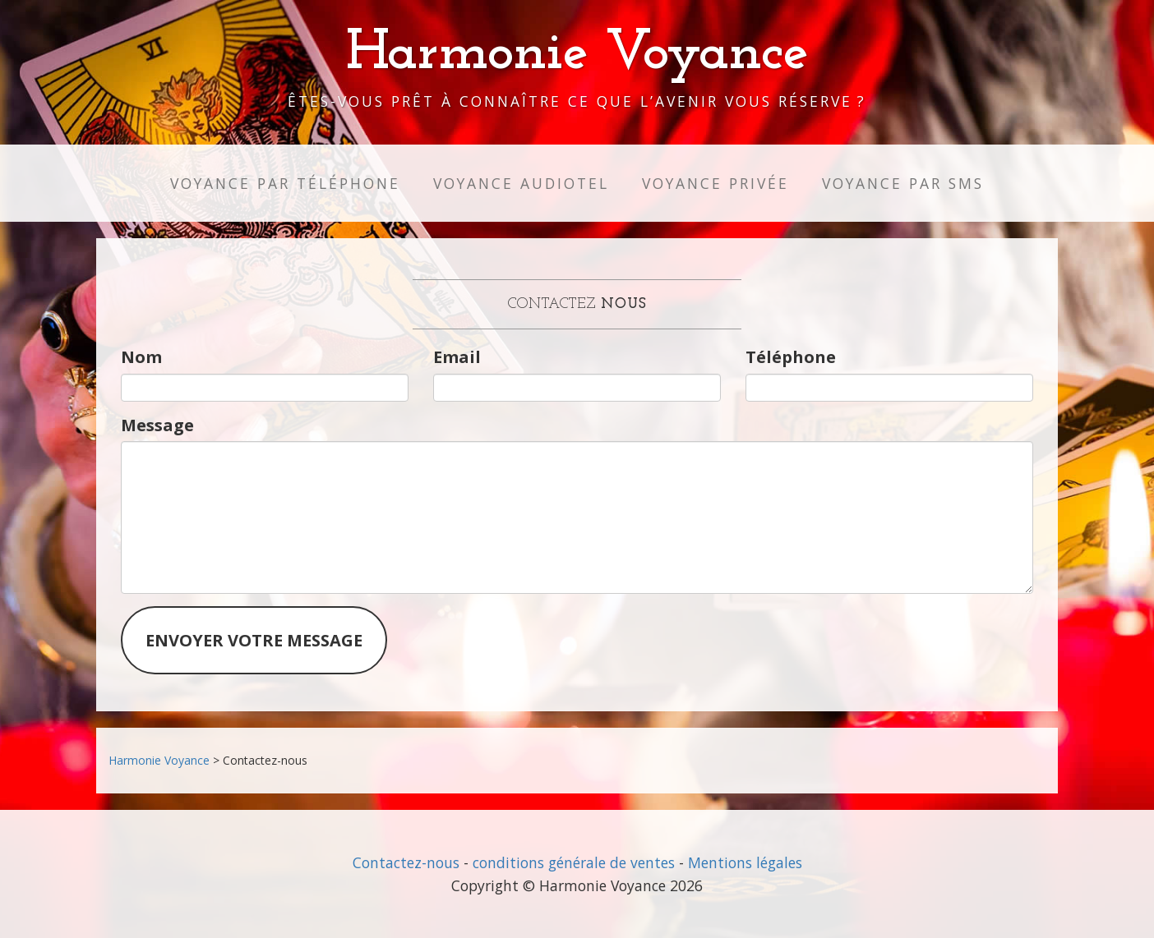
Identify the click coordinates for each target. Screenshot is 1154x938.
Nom (141, 357)
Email (457, 357)
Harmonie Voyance (577, 54)
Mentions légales (745, 862)
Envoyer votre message (253, 640)
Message (157, 425)
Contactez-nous (406, 862)
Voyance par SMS (903, 183)
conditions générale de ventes (574, 862)
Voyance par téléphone (285, 183)
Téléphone (790, 357)
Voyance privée (715, 183)
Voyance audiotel (521, 183)
